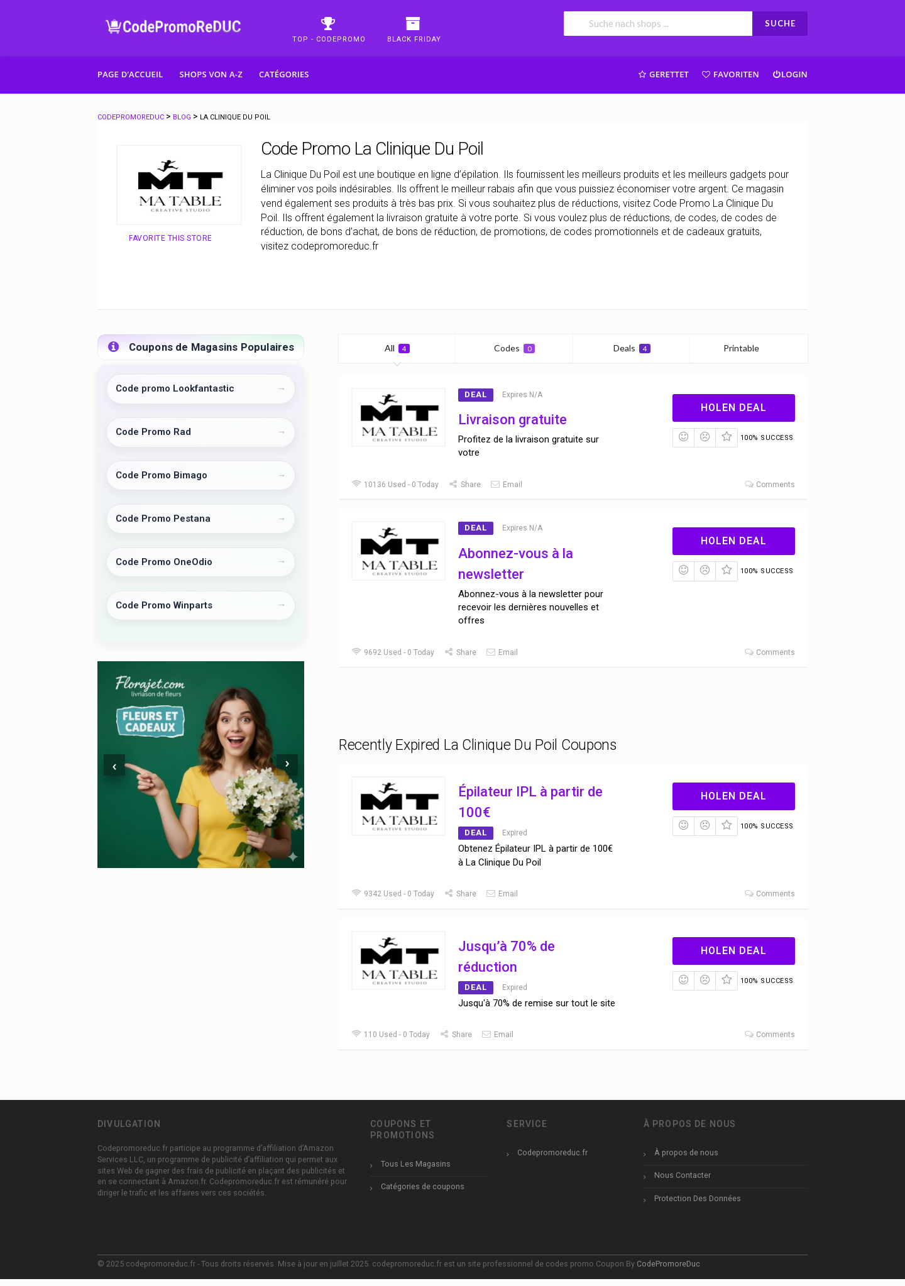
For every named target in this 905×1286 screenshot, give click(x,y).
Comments (769, 484)
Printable (748, 348)
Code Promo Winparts (164, 605)
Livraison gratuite (512, 419)
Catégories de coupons (422, 1186)
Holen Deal (734, 408)
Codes (514, 348)
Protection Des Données (697, 1198)
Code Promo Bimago (161, 475)
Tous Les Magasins (416, 1163)
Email (506, 484)
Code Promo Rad (153, 431)
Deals (631, 348)
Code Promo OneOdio (164, 562)
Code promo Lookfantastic (175, 388)
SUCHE (780, 23)
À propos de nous (686, 1152)
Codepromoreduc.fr (552, 1152)
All (397, 348)
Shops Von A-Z (211, 74)
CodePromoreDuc (668, 1263)
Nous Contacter (682, 1175)
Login (790, 74)
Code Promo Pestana (163, 518)
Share (464, 484)
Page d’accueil (130, 74)
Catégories (284, 74)
